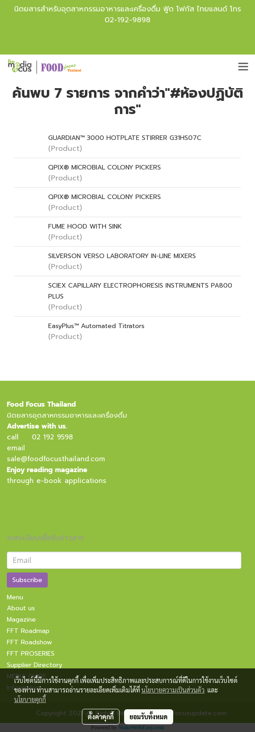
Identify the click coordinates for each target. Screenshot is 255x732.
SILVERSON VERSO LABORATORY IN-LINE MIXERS (122, 256)
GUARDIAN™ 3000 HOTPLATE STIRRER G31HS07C (124, 138)
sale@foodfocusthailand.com (56, 459)
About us (21, 608)
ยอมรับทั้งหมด (149, 716)
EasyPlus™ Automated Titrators (96, 326)
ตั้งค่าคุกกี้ (101, 716)
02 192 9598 (52, 437)
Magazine (21, 619)
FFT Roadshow (29, 642)
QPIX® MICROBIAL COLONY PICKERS (104, 167)
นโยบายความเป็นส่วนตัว (173, 690)
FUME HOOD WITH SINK (85, 226)
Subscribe (27, 580)
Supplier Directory (34, 665)
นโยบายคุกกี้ (30, 699)
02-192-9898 (127, 20)
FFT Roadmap (28, 631)
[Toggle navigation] (243, 67)
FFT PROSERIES (31, 653)
